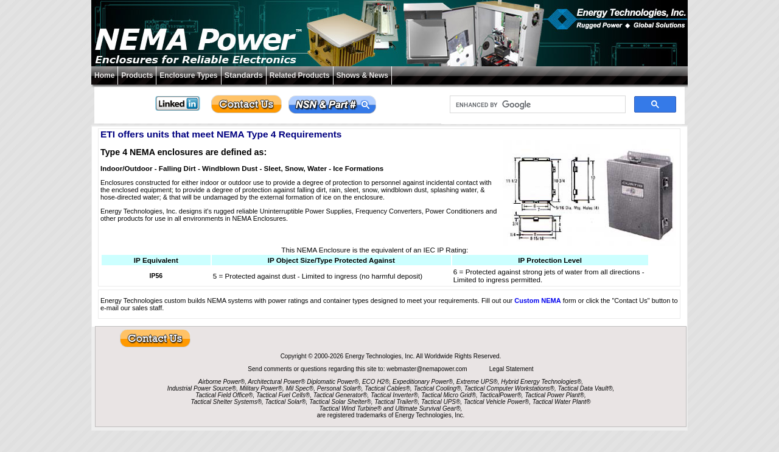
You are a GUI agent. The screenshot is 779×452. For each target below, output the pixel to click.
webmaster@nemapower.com (427, 369)
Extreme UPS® (477, 381)
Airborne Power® (221, 381)
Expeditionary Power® (423, 381)
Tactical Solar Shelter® (340, 401)
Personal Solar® (339, 388)
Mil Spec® (299, 388)
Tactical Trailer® (395, 401)
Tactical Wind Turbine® (351, 408)
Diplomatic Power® (332, 381)
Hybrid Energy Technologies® (541, 381)
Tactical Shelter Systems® (226, 401)
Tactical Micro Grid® (448, 395)
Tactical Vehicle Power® (496, 401)
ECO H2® (376, 381)
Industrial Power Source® (202, 388)
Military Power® (261, 388)
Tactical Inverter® (394, 395)
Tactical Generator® (340, 395)
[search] (536, 104)
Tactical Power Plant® (554, 395)
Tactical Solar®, (286, 401)
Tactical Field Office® (224, 395)
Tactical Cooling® (437, 388)
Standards (244, 75)
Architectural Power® (276, 381)
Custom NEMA (537, 300)
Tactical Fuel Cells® (283, 395)
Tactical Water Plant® (562, 401)
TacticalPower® (501, 395)
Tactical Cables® (387, 388)
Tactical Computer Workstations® (509, 388)
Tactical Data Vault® (585, 388)
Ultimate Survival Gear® (427, 408)
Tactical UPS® (440, 401)
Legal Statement (511, 369)
